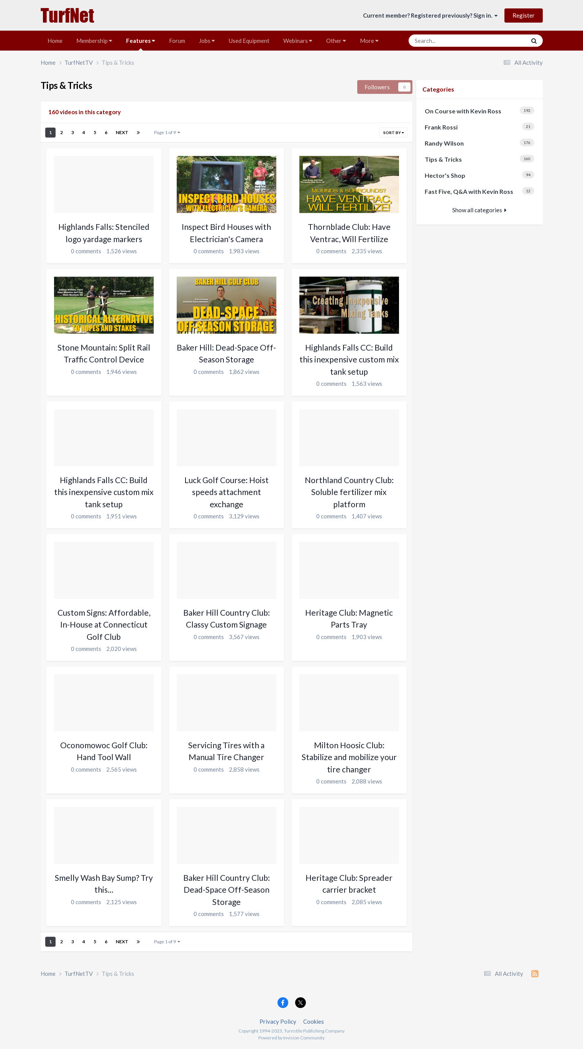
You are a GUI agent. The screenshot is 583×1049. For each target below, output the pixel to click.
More (369, 40)
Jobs (207, 40)
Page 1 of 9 (167, 132)
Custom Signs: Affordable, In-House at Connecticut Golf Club (103, 624)
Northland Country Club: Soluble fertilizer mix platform (349, 492)
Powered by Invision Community (291, 1038)
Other (336, 40)
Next (122, 132)
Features (140, 44)
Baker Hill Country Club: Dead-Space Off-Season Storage (226, 889)
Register (523, 15)
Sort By (393, 132)
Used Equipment (249, 40)
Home (55, 40)
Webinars (297, 40)
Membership (94, 40)
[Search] (452, 40)
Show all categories (479, 210)
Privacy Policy (277, 1021)
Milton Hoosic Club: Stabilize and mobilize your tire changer (349, 757)
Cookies (313, 1021)
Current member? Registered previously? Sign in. (430, 15)
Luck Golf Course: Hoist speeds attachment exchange (226, 492)
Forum (177, 40)
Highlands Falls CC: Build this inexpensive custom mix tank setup (349, 359)
